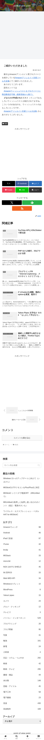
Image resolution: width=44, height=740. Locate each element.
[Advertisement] (22, 36)
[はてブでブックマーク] (35, 183)
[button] (35, 190)
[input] (22, 465)
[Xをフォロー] (12, 202)
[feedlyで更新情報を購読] (32, 202)
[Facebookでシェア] (22, 183)
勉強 (5, 123)
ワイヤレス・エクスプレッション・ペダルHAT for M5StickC (21, 513)
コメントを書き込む (22, 438)
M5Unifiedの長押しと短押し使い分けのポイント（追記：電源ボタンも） (21, 504)
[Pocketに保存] (8, 190)
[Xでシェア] (8, 183)
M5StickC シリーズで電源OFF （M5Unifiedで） (21, 494)
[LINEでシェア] (22, 190)
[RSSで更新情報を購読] (22, 208)
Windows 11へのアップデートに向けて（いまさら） (21, 480)
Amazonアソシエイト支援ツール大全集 (20, 111)
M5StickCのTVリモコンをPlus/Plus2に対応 (21, 487)
